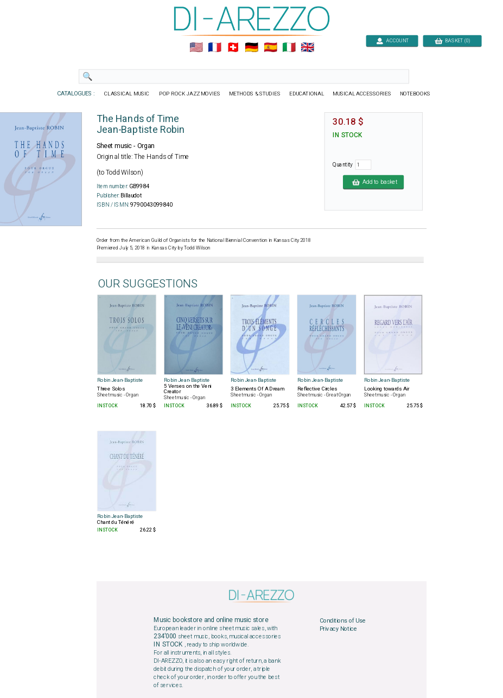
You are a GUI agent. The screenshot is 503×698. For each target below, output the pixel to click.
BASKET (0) (451, 40)
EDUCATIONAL (306, 94)
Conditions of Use (342, 620)
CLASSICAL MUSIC (127, 94)
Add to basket (373, 181)
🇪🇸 (270, 48)
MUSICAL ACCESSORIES (361, 94)
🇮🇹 (288, 48)
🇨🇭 (233, 48)
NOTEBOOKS (414, 94)
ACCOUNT (392, 40)
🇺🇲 (195, 48)
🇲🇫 (214, 48)
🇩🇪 (251, 48)
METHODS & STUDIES (254, 94)
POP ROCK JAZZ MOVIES (189, 94)
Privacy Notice (338, 629)
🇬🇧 (307, 48)
